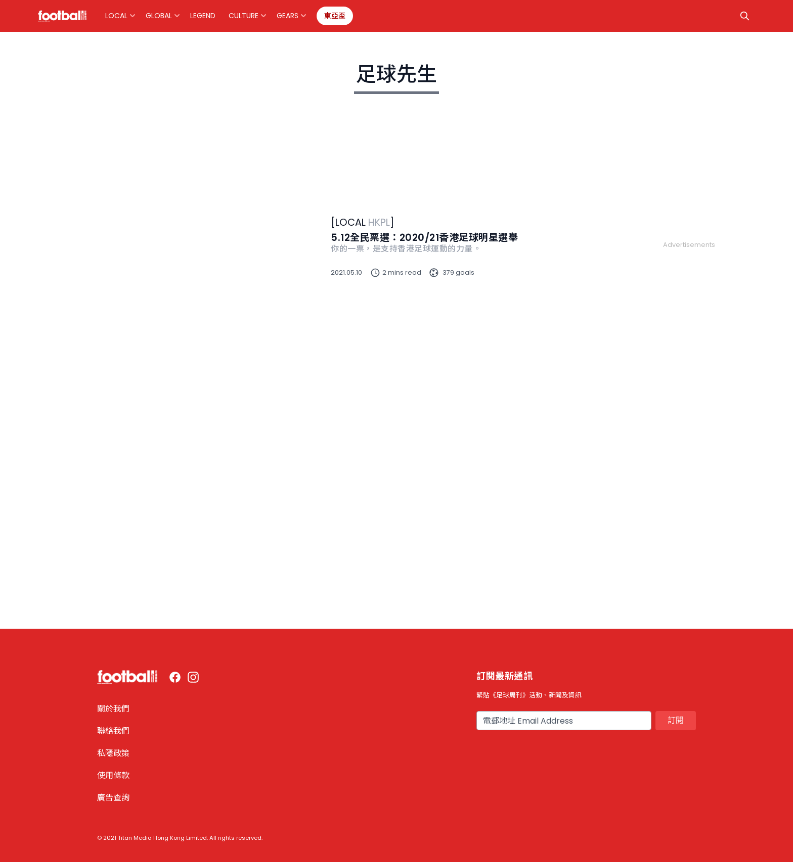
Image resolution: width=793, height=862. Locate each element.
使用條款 (113, 775)
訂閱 (676, 720)
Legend (202, 16)
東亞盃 (334, 16)
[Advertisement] (689, 400)
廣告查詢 (113, 797)
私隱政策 (113, 753)
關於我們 (113, 709)
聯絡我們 (113, 731)
